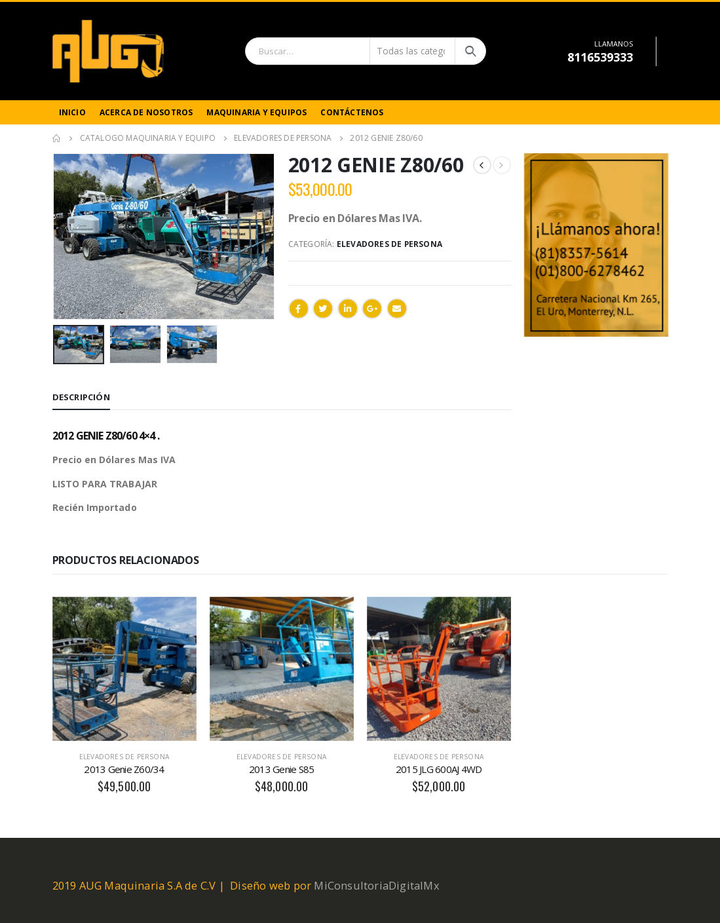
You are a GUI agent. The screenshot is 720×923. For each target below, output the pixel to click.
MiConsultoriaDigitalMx (376, 885)
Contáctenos (351, 112)
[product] (124, 669)
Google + (372, 308)
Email (397, 308)
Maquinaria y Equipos (256, 112)
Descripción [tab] (81, 397)
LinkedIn (347, 308)
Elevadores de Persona (389, 244)
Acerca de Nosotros (146, 112)
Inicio (72, 112)
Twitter (323, 308)
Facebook (298, 308)
